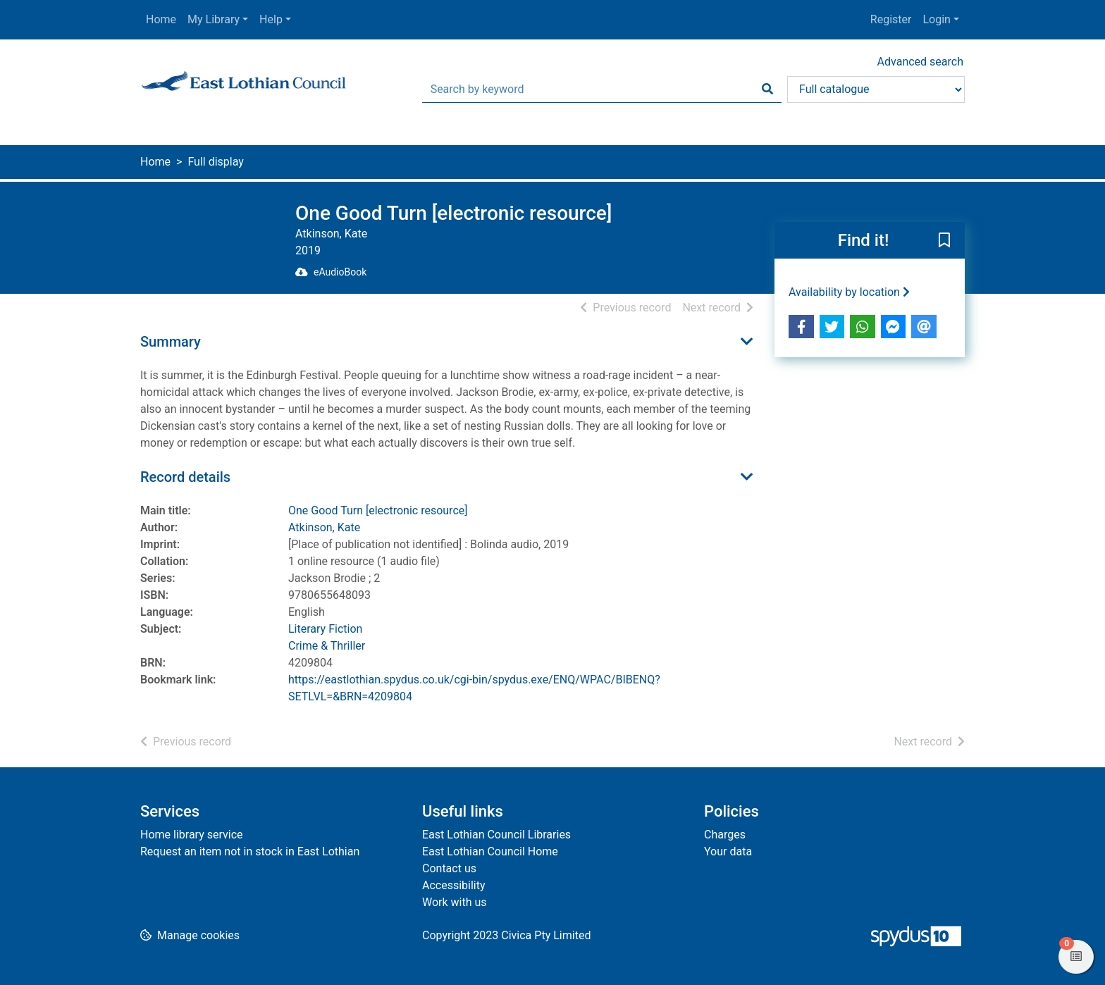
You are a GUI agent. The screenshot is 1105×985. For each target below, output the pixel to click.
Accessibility (454, 885)
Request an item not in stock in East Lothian (249, 851)
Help (271, 19)
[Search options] (876, 89)
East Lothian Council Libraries (496, 834)
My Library (213, 19)
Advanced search (920, 61)
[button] (944, 241)
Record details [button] (185, 477)
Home (161, 19)
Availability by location (849, 292)
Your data (728, 851)
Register (891, 19)
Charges (725, 834)
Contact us (449, 868)
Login (936, 19)
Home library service (191, 834)
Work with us (454, 902)
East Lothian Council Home (490, 851)
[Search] (767, 89)
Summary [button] (170, 341)
